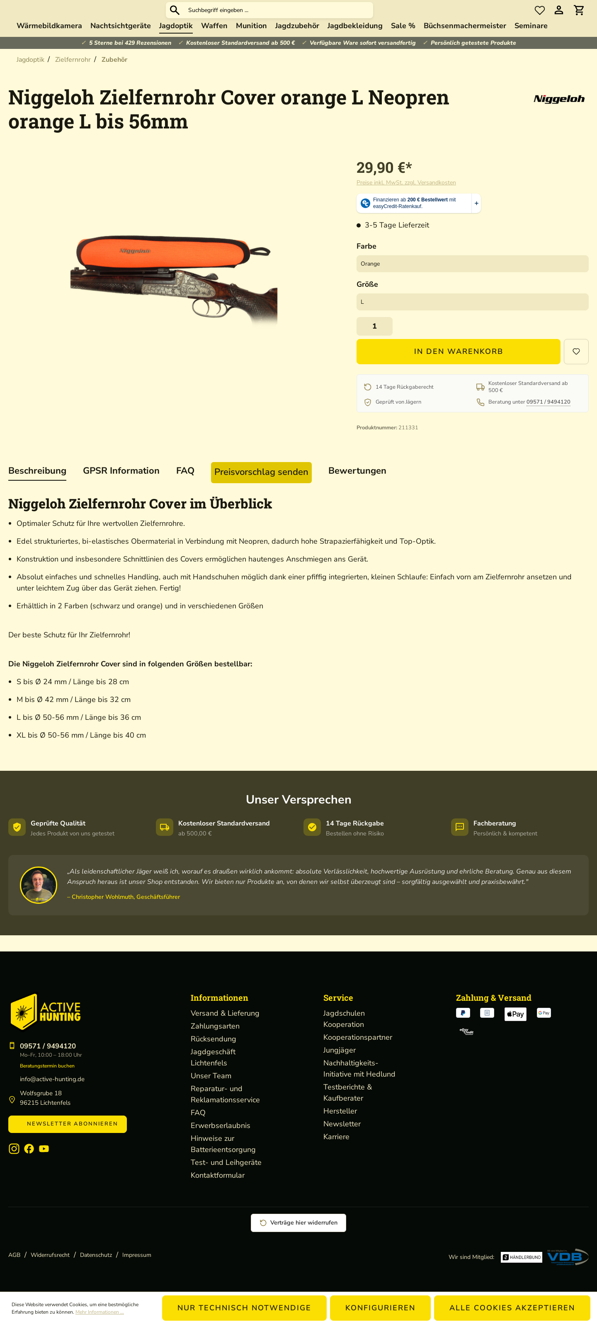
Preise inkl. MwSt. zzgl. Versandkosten (406, 199)
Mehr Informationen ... (99, 1312)
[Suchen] (237, 18)
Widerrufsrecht (50, 1255)
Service (338, 997)
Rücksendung (213, 1039)
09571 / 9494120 (548, 418)
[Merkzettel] (540, 18)
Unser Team (211, 1076)
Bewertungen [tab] (357, 487)
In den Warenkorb (458, 368)
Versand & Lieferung (225, 1013)
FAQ (198, 1113)
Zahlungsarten (215, 1026)
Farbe (366, 262)
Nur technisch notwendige (244, 1308)
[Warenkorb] (579, 18)
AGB (14, 1255)
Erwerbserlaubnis (220, 1125)
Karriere (336, 1137)
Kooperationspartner (357, 1037)
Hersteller (340, 1111)
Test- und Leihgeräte (226, 1162)
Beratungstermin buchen (47, 1066)
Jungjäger (339, 1050)
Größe (367, 300)
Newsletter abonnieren (67, 1124)
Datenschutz (96, 1255)
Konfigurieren (380, 1308)
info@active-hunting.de (52, 1079)
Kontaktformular (218, 1175)
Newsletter (342, 1124)
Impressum (136, 1255)
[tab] (37, 487)
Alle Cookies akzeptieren (512, 1308)
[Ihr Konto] (559, 18)
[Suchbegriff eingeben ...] (341, 18)
